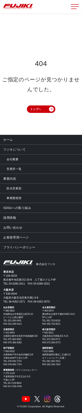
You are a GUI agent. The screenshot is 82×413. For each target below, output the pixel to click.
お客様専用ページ (16, 237)
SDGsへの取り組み (17, 208)
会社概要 (13, 159)
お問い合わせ (13, 227)
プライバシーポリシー (19, 247)
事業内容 (9, 178)
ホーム (8, 139)
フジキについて (14, 149)
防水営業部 (14, 188)
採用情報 (9, 217)
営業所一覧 (14, 169)
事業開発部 (14, 198)
